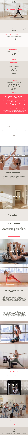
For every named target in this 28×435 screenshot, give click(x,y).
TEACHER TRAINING (14, 401)
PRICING (14, 251)
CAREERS (14, 431)
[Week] (23, 122)
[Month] (25, 122)
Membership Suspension (17, 433)
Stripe (25, 433)
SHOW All (4, 127)
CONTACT (14, 429)
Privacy (23, 433)
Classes (3, 122)
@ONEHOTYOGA (14, 420)
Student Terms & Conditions (9, 433)
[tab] (5, 125)
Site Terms (3, 433)
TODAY (8, 127)
